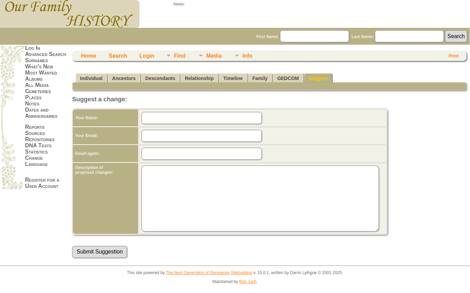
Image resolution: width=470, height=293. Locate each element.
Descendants (160, 78)
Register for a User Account (42, 183)
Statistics (36, 152)
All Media (37, 85)
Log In (32, 48)
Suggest (318, 78)
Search (118, 56)
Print (453, 55)
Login (147, 56)
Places (33, 97)
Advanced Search (45, 54)
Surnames (36, 60)
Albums (34, 79)
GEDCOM (288, 78)
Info (247, 56)
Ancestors (123, 78)
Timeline (233, 78)
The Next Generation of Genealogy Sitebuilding (209, 272)
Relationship (199, 78)
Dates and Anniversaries (41, 113)
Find (180, 56)
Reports (35, 127)
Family (260, 78)
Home (88, 56)
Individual (91, 78)
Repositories (40, 139)
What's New (39, 66)
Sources (35, 133)
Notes (32, 103)
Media (214, 56)
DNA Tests (38, 145)
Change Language (36, 161)
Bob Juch (247, 281)
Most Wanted (41, 73)
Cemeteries (38, 91)
